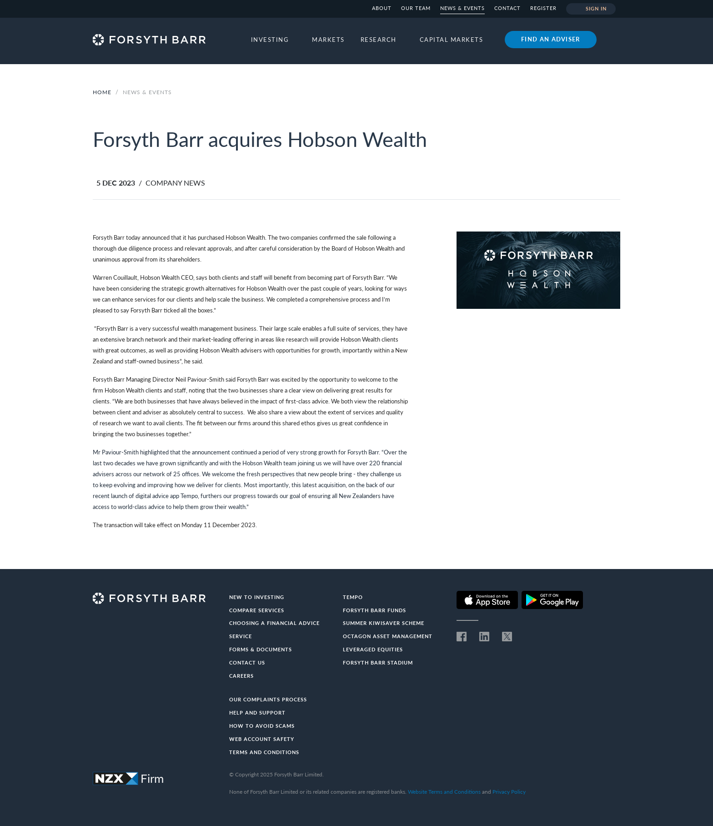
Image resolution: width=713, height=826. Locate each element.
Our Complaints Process (268, 699)
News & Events (462, 8)
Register (543, 8)
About (382, 8)
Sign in (591, 9)
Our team (416, 8)
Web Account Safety (261, 739)
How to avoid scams (262, 726)
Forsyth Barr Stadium (378, 662)
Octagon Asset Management (387, 636)
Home (102, 92)
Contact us (247, 662)
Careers (241, 676)
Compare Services (256, 610)
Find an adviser (550, 39)
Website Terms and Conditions (444, 791)
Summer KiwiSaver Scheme (383, 623)
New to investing (256, 597)
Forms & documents (260, 649)
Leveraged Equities (373, 649)
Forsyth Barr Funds (374, 610)
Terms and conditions (264, 752)
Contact (507, 8)
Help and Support (257, 712)
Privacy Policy (509, 791)
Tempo (353, 597)
